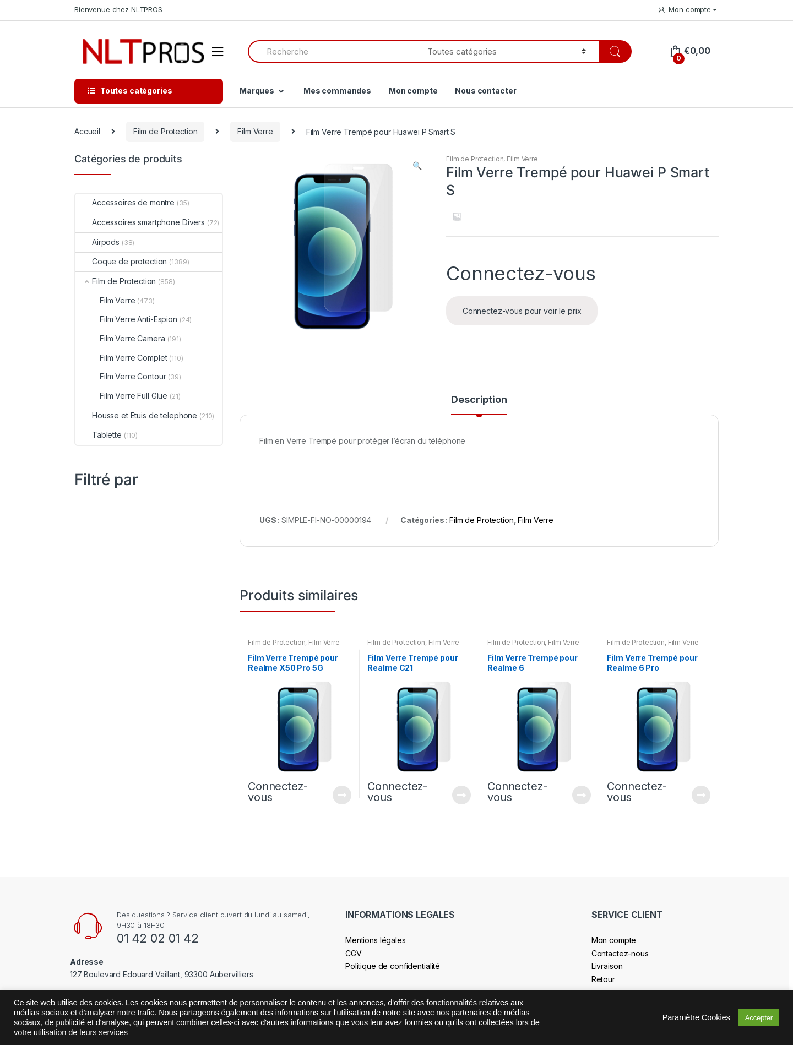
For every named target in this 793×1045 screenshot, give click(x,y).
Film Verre (255, 131)
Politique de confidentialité (392, 966)
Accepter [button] (759, 1018)
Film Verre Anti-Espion (126, 319)
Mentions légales (375, 940)
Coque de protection (121, 261)
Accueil (87, 131)
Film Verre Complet (121, 357)
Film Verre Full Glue (121, 395)
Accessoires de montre (125, 202)
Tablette (98, 434)
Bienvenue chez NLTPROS (118, 9)
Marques (257, 90)
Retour (603, 979)
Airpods (97, 242)
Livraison (607, 966)
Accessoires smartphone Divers (140, 222)
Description (479, 400)
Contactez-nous (620, 953)
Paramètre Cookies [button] (696, 1017)
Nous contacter (485, 90)
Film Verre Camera (120, 338)
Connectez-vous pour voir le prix (522, 310)
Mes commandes (337, 90)
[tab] (479, 405)
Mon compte (684, 9)
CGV (353, 953)
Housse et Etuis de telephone (136, 415)
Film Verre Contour (120, 376)
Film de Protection (165, 131)
